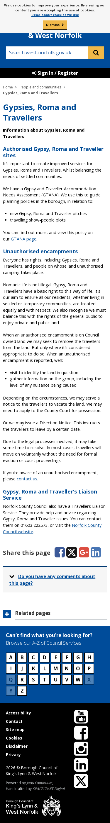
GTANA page (23, 239)
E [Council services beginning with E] (55, 657)
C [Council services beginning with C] (33, 657)
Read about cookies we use (55, 15)
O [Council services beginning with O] (78, 668)
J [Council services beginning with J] (22, 668)
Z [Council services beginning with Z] (22, 690)
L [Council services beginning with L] (44, 668)
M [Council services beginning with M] (55, 668)
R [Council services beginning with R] (22, 679)
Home (8, 87)
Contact (14, 721)
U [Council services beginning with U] (55, 679)
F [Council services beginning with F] (66, 657)
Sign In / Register (55, 73)
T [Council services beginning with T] (44, 679)
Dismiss (53, 24)
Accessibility (18, 713)
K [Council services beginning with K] (33, 668)
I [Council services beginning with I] (11, 668)
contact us (27, 479)
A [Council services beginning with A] (11, 657)
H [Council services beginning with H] (89, 657)
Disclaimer (17, 746)
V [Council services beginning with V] (66, 679)
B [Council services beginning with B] (22, 657)
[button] (55, 615)
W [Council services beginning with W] (78, 679)
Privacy (13, 754)
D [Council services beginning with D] (44, 657)
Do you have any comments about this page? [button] (52, 579)
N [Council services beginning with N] (67, 668)
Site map (15, 729)
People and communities (40, 87)
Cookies (14, 738)
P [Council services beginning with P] (89, 668)
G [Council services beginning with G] (78, 657)
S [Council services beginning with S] (33, 679)
